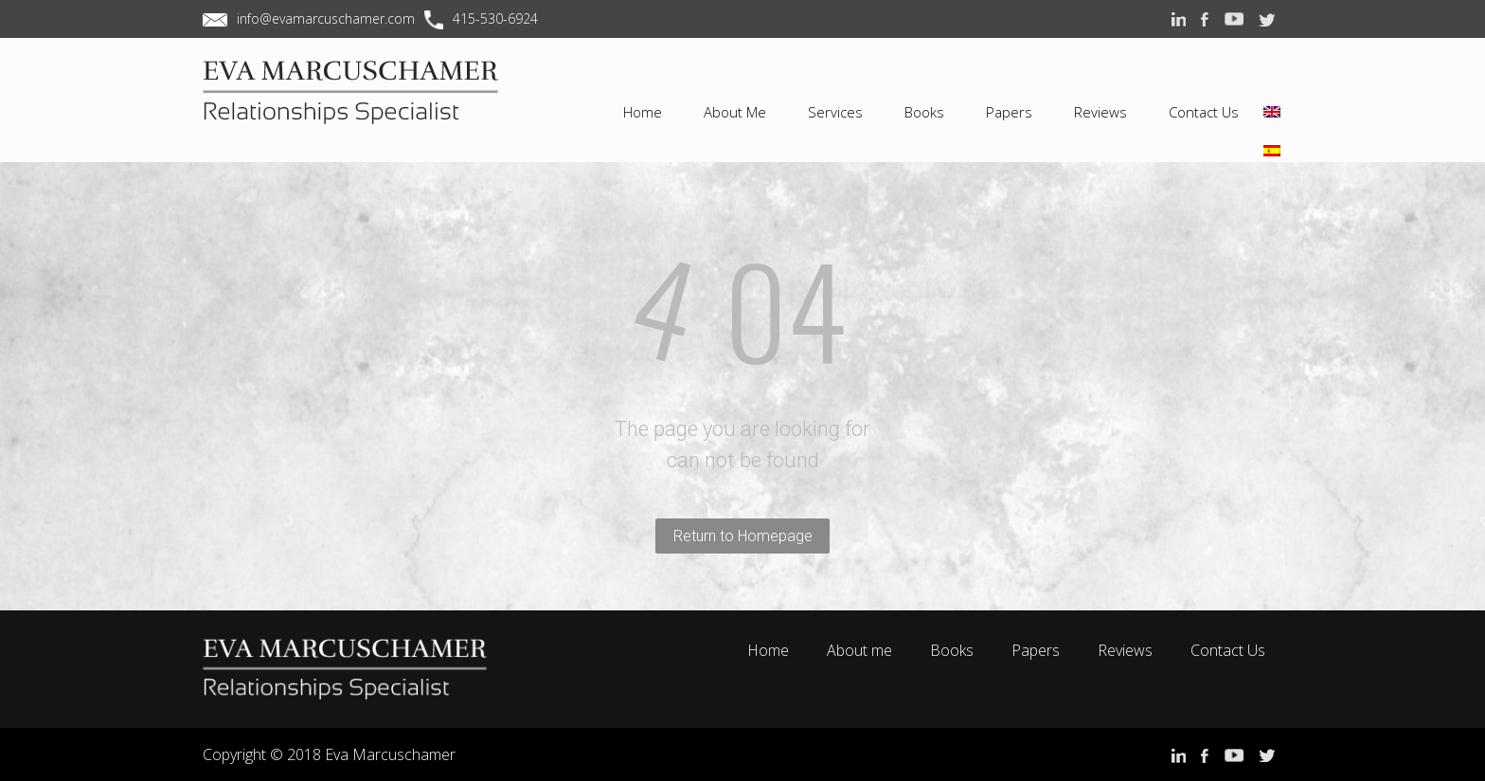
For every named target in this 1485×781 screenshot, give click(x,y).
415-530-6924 (495, 18)
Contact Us (1227, 650)
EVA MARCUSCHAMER (364, 108)
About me (859, 650)
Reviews (1125, 650)
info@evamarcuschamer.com (326, 18)
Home (768, 650)
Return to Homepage (743, 536)
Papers (1035, 650)
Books (952, 650)
